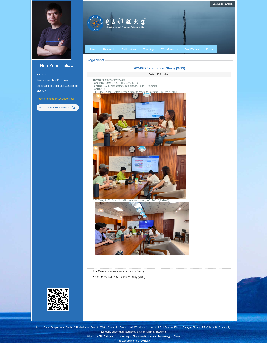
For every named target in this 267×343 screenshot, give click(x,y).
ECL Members (169, 49)
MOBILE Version (105, 336)
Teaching (148, 49)
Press (209, 49)
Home (92, 49)
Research (109, 49)
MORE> (41, 90)
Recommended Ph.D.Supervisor (55, 98)
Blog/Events (192, 49)
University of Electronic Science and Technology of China (149, 336)
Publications (129, 49)
